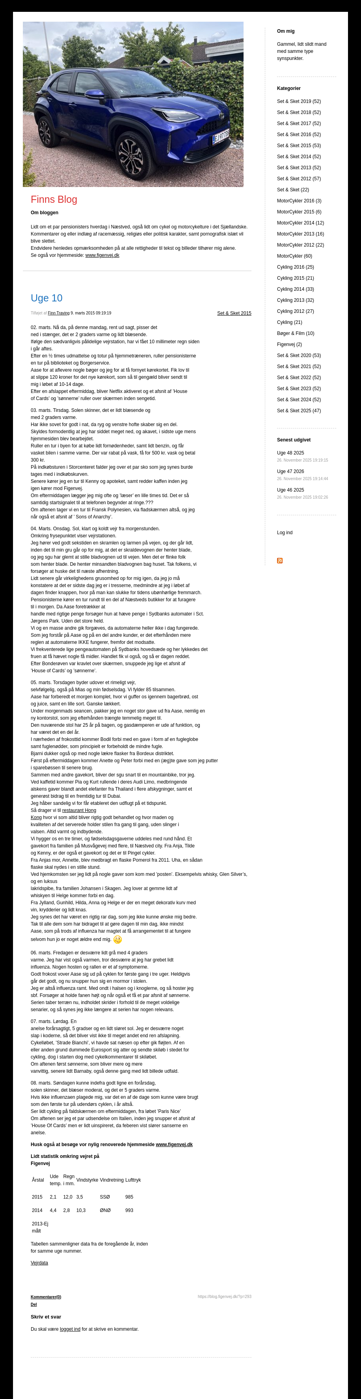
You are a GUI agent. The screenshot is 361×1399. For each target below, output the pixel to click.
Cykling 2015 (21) (295, 278)
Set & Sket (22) (293, 190)
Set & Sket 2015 (234, 313)
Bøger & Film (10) (295, 333)
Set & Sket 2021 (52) (299, 366)
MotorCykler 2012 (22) (300, 245)
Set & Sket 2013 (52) (299, 167)
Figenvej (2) (289, 344)
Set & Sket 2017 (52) (299, 123)
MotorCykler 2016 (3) (299, 201)
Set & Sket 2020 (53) (299, 355)
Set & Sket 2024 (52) (299, 399)
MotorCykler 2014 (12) (300, 223)
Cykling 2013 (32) (295, 300)
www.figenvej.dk (102, 255)
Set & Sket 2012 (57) (299, 178)
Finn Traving (59, 313)
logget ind (70, 1329)
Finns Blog (54, 199)
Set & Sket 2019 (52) (299, 101)
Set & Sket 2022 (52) (299, 377)
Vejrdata (39, 1263)
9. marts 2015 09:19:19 (91, 313)
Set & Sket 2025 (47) (299, 410)
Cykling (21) (289, 322)
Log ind (284, 532)
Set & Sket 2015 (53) (299, 145)
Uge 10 (47, 297)
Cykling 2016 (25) (295, 267)
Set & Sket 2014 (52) (299, 156)
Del (34, 1304)
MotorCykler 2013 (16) (300, 234)
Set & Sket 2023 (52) (299, 388)
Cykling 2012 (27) (295, 311)
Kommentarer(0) (46, 1297)
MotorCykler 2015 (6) (299, 212)
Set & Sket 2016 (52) (299, 134)
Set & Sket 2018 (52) (299, 112)
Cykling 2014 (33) (295, 289)
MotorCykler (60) (294, 256)
